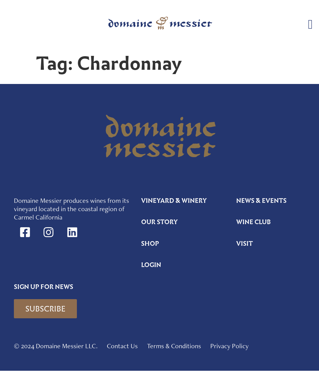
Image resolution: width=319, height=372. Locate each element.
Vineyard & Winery (174, 201)
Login (151, 266)
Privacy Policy (229, 347)
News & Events (261, 201)
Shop (150, 244)
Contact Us (122, 347)
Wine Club (253, 223)
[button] (310, 24)
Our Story (159, 223)
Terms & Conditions (174, 347)
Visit (244, 244)
